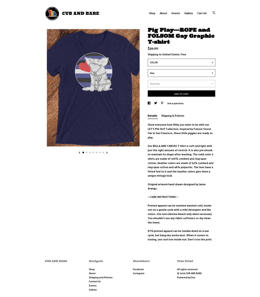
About (163, 13)
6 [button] (100, 152)
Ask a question (175, 103)
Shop (152, 13)
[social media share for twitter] (156, 103)
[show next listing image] (107, 153)
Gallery (188, 13)
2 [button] (86, 152)
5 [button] (96, 152)
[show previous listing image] (79, 153)
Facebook (138, 269)
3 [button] (90, 152)
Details (153, 115)
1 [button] (83, 152)
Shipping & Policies (172, 115)
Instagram (138, 273)
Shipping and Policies (101, 277)
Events (176, 13)
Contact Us (95, 281)
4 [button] (93, 152)
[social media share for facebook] (149, 103)
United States (170, 54)
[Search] (214, 13)
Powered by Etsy (186, 277)
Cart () (202, 13)
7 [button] (103, 152)
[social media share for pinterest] (162, 103)
